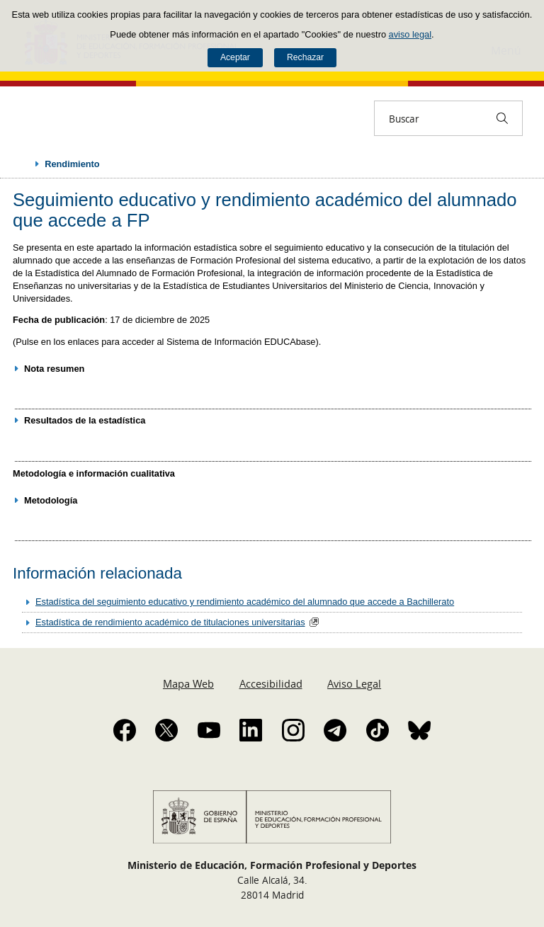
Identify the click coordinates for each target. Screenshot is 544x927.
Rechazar (305, 57)
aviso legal (410, 34)
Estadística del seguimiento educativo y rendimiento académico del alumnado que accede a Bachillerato (244, 601)
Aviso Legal (354, 683)
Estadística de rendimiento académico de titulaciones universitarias (170, 622)
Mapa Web (188, 683)
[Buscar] (502, 118)
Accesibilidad (270, 683)
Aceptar (235, 57)
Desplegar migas (22, 164)
